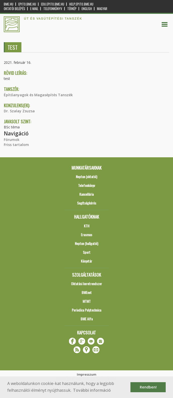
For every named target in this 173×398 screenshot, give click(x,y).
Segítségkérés (86, 203)
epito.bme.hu (27, 4)
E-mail (34, 8)
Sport (86, 252)
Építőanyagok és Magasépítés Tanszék (38, 94)
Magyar (102, 8)
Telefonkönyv (52, 8)
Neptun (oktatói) (86, 176)
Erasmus (86, 234)
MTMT (87, 301)
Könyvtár (86, 261)
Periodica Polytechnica (86, 310)
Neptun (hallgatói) (86, 243)
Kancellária (86, 194)
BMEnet (87, 292)
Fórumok (11, 139)
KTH (86, 225)
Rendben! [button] (148, 387)
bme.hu (8, 4)
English (87, 8)
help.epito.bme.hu (81, 4)
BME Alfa (87, 318)
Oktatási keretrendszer (86, 283)
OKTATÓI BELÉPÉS (14, 8)
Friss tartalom (16, 144)
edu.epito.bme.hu (52, 4)
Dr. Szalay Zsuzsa (19, 111)
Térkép (72, 8)
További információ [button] (92, 390)
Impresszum (86, 374)
